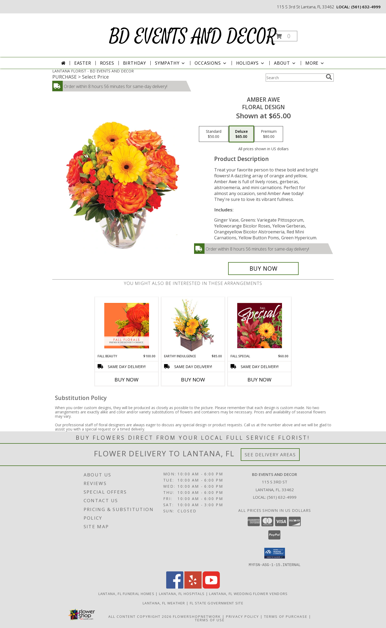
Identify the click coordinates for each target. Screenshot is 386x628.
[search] (328, 77)
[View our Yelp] (193, 586)
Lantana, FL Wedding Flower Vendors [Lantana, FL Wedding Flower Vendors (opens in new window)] (248, 593)
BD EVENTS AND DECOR (192, 36)
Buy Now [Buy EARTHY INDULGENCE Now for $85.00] (193, 379)
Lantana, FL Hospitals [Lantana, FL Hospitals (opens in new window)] (182, 593)
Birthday (134, 63)
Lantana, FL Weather (164, 602)
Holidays (250, 63)
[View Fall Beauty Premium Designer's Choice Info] (126, 325)
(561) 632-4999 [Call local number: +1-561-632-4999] (366, 6)
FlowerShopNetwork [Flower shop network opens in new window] (197, 616)
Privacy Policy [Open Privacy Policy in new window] (242, 616)
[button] (283, 36)
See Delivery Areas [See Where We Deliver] (270, 454)
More (315, 63)
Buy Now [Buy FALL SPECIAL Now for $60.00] (259, 379)
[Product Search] (294, 77)
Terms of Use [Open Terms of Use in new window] (210, 619)
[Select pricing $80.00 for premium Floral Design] (269, 134)
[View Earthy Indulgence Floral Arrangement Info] (193, 325)
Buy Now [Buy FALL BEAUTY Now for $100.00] (126, 379)
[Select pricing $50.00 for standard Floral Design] (213, 134)
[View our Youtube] (211, 586)
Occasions (211, 63)
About (285, 63)
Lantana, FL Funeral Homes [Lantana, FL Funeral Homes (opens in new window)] (126, 593)
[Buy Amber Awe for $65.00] (263, 268)
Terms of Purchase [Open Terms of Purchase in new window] (285, 616)
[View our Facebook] (174, 586)
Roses (107, 63)
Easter (82, 63)
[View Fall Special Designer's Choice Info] (259, 325)
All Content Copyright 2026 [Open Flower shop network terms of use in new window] (140, 616)
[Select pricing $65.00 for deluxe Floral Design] (241, 134)
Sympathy (170, 63)
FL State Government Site (216, 602)
